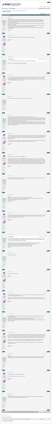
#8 (45, 154)
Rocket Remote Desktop (16, 10)
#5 (45, 96)
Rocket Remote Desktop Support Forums (7, 10)
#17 (45, 332)
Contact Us (3, 419)
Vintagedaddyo (10, 421)
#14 (45, 271)
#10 (45, 194)
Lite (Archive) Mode (21, 419)
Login (10, 8)
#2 (45, 35)
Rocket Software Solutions (9, 419)
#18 (45, 353)
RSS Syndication (27, 419)
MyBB (6, 420)
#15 (45, 292)
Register (13, 8)
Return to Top (16, 419)
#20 (45, 393)
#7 (45, 133)
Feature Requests (23, 10)
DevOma (4, 78)
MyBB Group (12, 420)
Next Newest (9, 411)
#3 (45, 56)
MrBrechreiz (6, 421)
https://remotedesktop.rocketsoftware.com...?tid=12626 (16, 376)
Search (45, 6)
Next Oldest (4, 411)
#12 (45, 234)
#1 (45, 16)
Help (49, 6)
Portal (41, 6)
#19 (45, 372)
